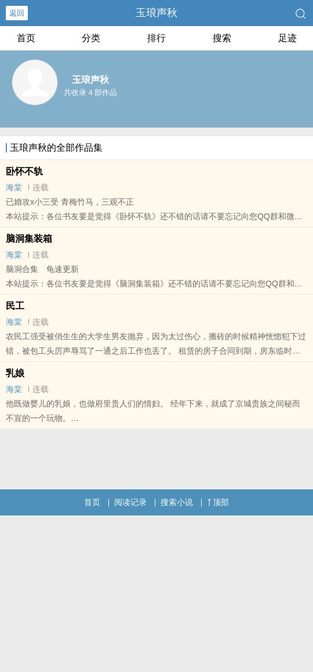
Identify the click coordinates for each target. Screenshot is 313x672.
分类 (91, 38)
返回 (16, 13)
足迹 (287, 38)
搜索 (222, 38)
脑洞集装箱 (29, 239)
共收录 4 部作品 (90, 92)
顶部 (218, 502)
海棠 (14, 187)
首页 (26, 38)
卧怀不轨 (24, 171)
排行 (156, 38)
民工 (15, 306)
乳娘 (15, 373)
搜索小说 (177, 502)
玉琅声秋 (156, 13)
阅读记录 (130, 502)
